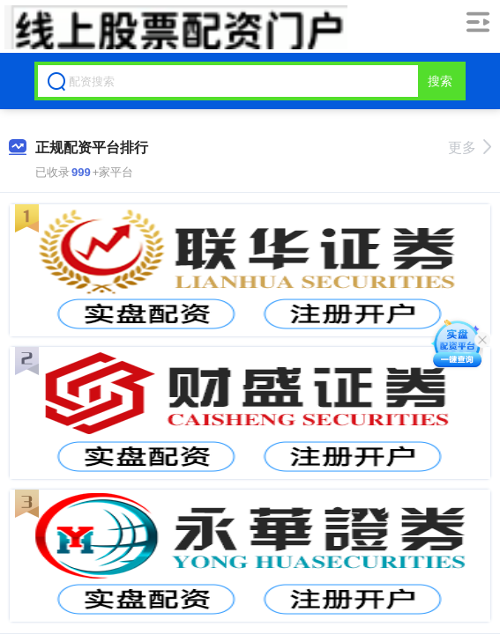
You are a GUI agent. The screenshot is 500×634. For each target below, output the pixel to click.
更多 (469, 147)
